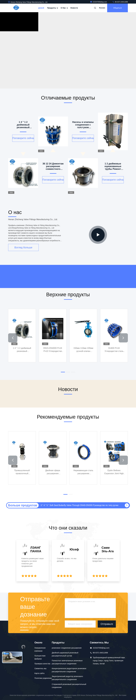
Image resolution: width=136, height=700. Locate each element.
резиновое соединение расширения (67, 648)
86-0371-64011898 (120, 2)
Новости (74, 8)
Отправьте (107, 624)
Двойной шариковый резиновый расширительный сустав (65, 654)
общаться (117, 8)
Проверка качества (42, 664)
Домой (41, 8)
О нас (64, 8)
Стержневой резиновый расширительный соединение (69, 685)
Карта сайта (39, 673)
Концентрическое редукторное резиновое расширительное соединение (69, 670)
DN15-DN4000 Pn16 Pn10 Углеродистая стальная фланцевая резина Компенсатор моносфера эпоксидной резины (53, 350)
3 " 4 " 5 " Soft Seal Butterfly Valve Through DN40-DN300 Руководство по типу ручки (79, 505)
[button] (12, 337)
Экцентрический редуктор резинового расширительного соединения (67, 677)
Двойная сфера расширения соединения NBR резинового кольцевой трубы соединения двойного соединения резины (52, 472)
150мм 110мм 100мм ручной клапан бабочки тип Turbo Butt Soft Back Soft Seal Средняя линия (83, 350)
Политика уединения (43, 678)
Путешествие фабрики (40, 657)
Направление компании (40, 649)
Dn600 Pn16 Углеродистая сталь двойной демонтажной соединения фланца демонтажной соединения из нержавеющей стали (114, 350)
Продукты (52, 8)
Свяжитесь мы (40, 668)
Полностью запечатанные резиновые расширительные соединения (67, 662)
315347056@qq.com (98, 2)
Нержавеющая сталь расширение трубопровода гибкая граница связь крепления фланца (83, 472)
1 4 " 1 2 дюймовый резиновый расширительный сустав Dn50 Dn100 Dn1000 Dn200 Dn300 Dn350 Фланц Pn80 (22, 350)
